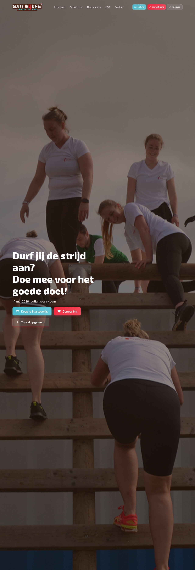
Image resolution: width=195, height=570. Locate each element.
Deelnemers (94, 6)
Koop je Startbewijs (32, 311)
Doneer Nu (67, 311)
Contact (119, 6)
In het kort (59, 6)
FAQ (108, 6)
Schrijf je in (76, 6)
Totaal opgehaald (30, 322)
